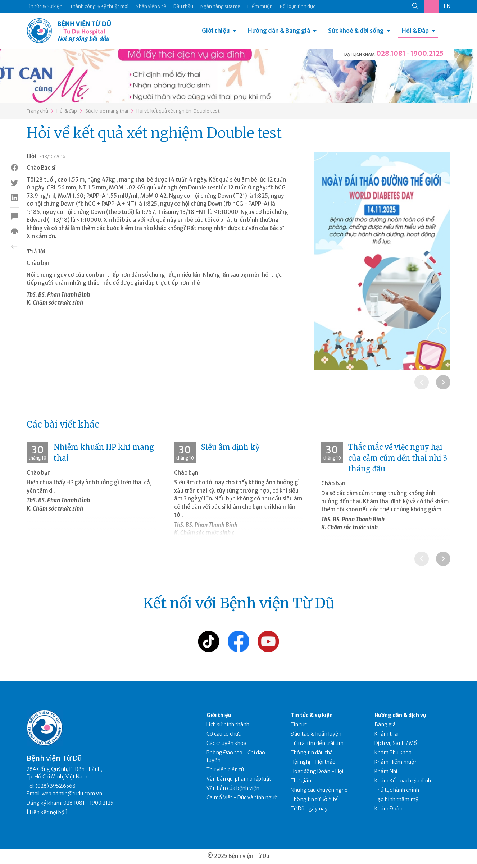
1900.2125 (427, 53)
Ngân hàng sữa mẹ (220, 6)
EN (447, 6)
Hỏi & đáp (66, 111)
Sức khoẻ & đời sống (356, 30)
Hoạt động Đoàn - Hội (317, 771)
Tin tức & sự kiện (312, 715)
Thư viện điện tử (225, 769)
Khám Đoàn (388, 808)
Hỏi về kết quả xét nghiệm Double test (178, 111)
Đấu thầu (183, 6)
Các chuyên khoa (226, 743)
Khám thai (386, 734)
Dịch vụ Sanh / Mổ (395, 743)
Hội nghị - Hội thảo (313, 762)
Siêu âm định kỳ (230, 447)
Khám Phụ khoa (393, 752)
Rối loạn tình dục (297, 6)
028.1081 (390, 53)
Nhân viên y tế (151, 6)
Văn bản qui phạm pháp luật (238, 779)
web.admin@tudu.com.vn (72, 793)
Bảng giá (385, 724)
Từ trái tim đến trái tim (317, 743)
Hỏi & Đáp (415, 30)
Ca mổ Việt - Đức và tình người (242, 797)
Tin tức (299, 724)
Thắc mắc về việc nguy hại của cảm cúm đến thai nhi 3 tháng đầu (397, 458)
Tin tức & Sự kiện (45, 6)
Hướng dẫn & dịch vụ (400, 715)
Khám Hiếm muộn (396, 762)
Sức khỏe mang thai (106, 111)
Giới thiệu (216, 30)
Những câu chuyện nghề (319, 790)
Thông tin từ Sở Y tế (314, 799)
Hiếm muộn (260, 6)
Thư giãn (301, 780)
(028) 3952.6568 (56, 786)
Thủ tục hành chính (396, 790)
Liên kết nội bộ (47, 812)
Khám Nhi (385, 771)
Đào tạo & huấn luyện (316, 734)
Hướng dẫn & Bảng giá (279, 30)
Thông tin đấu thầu (313, 752)
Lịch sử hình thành (227, 724)
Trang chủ (37, 111)
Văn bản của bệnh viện (232, 788)
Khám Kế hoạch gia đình (402, 780)
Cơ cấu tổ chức (223, 734)
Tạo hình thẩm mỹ (396, 799)
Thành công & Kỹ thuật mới (99, 6)
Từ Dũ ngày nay (309, 808)
